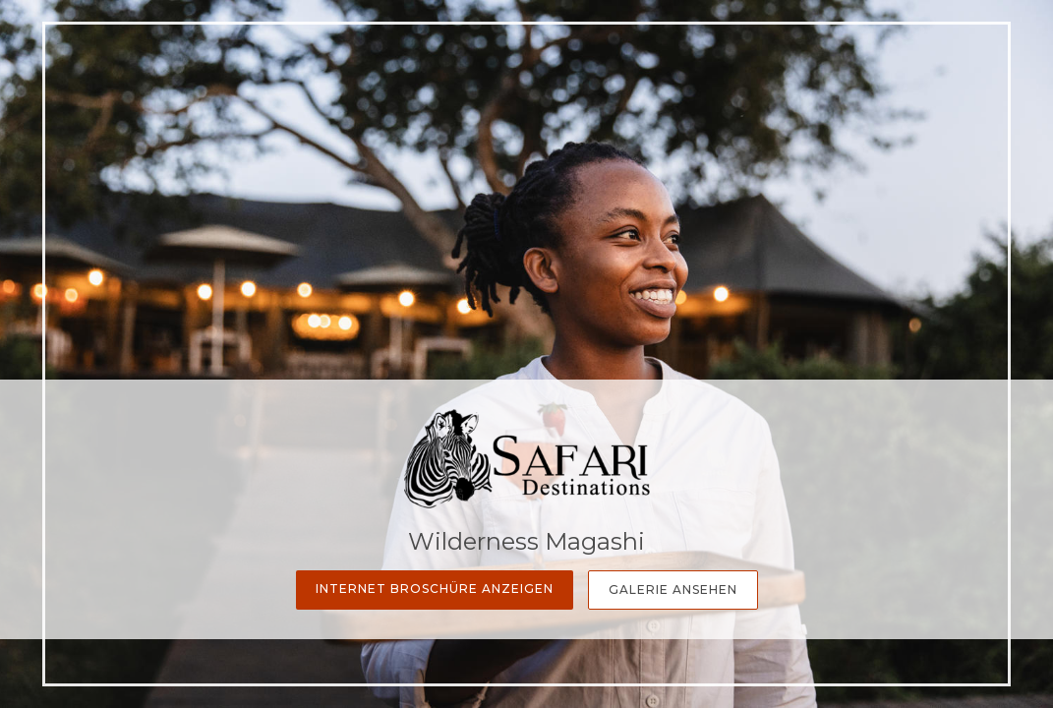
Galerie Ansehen (673, 589)
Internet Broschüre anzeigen (435, 588)
